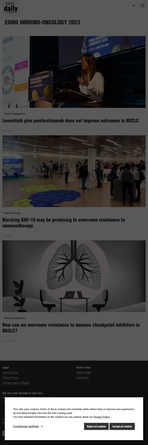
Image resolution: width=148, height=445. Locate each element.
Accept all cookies (122, 426)
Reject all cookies (96, 426)
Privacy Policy (102, 416)
